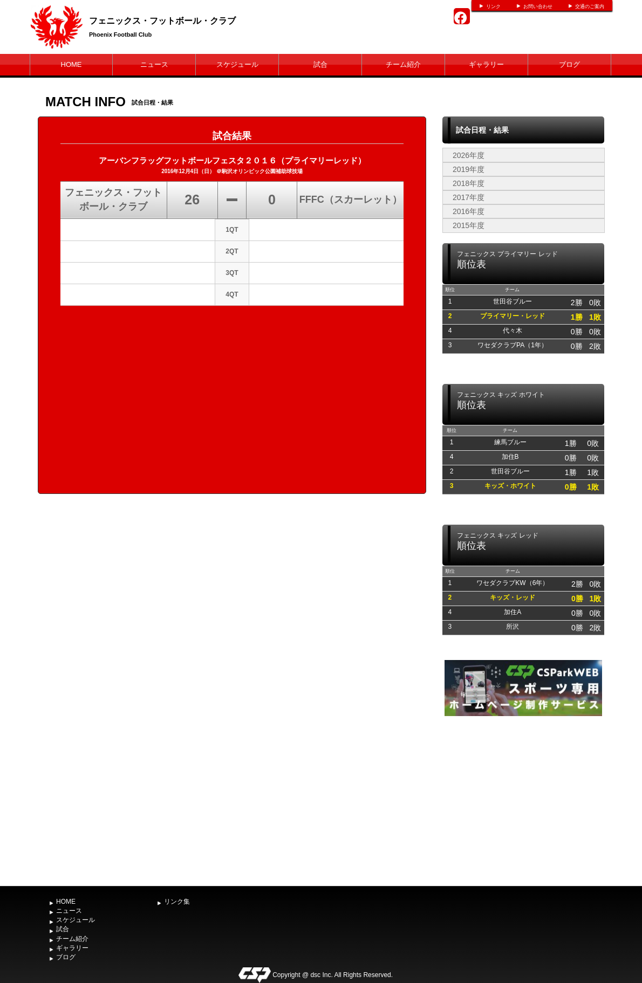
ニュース (154, 64)
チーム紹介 (403, 64)
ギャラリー (486, 64)
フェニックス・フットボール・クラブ (162, 20)
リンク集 (177, 901)
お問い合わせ (537, 6)
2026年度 (468, 155)
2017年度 (468, 197)
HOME (71, 64)
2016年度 (468, 211)
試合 (320, 64)
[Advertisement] (523, 799)
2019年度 (468, 169)
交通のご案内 (589, 6)
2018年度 (468, 183)
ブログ (569, 64)
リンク (493, 6)
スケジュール (237, 64)
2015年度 (468, 225)
